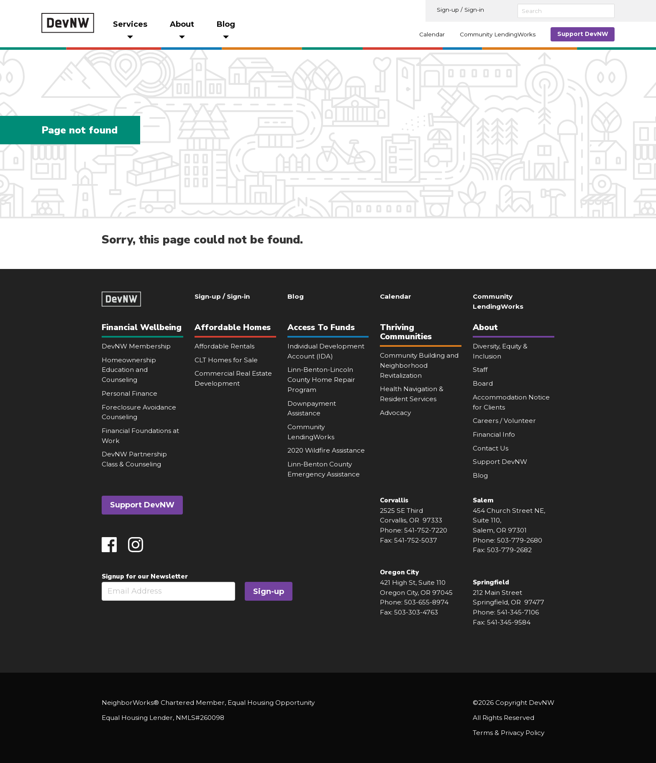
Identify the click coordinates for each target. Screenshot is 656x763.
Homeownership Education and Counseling (129, 370)
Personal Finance (129, 393)
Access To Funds (321, 327)
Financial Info (494, 434)
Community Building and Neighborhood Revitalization (419, 365)
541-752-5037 (415, 540)
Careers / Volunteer (504, 421)
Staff (480, 370)
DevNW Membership (136, 346)
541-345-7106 (518, 612)
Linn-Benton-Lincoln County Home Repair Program (321, 379)
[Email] (168, 591)
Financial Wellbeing (142, 327)
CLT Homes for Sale (226, 360)
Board (483, 383)
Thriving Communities (406, 332)
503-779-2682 (509, 550)
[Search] (566, 11)
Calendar (432, 34)
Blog (295, 296)
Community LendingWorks (498, 34)
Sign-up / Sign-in (460, 9)
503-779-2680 (519, 540)
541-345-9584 (508, 622)
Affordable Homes (233, 327)
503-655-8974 (426, 602)
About (485, 327)
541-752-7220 (425, 530)
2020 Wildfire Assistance (326, 450)
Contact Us (490, 448)
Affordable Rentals (224, 346)
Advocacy (395, 413)
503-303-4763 (416, 612)
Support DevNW (582, 34)
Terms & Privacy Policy (508, 733)
